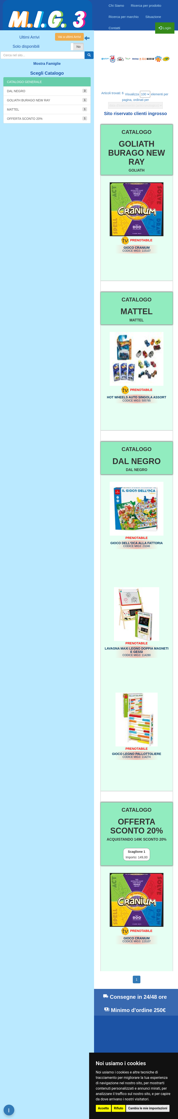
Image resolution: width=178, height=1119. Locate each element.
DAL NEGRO (47, 91)
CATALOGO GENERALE (24, 82)
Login (165, 28)
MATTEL (47, 109)
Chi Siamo (116, 5)
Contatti (114, 28)
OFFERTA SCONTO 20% (47, 118)
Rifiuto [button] (118, 1108)
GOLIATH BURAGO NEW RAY (47, 100)
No (79, 46)
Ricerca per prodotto (146, 5)
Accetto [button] (103, 1108)
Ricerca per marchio (124, 17)
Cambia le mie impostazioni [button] (147, 1108)
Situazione (153, 17)
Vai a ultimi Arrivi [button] (69, 37)
